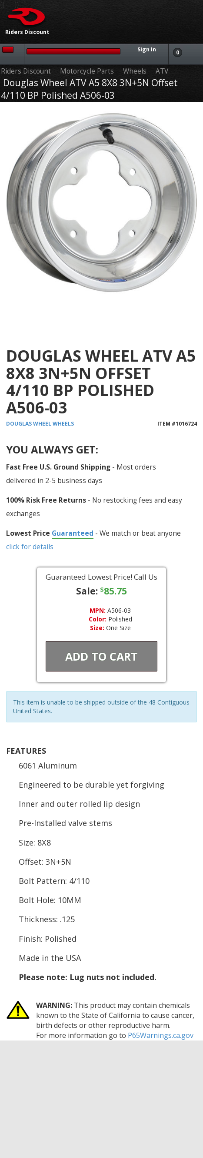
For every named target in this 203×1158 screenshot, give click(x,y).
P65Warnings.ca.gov (160, 1035)
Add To (101, 656)
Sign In (146, 49)
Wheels (134, 71)
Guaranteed (72, 533)
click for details (29, 546)
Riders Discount (26, 71)
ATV (162, 71)
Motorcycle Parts (87, 71)
